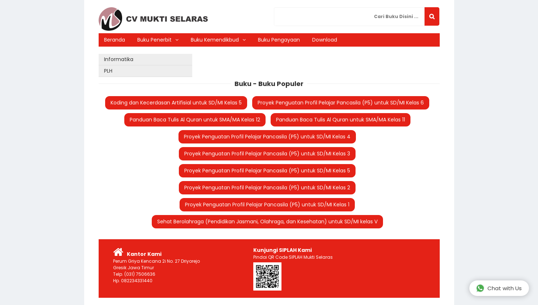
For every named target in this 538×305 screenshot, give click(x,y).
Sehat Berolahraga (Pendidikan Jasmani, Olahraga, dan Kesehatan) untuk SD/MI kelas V (267, 221)
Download (324, 39)
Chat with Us (499, 288)
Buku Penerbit (154, 39)
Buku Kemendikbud (215, 39)
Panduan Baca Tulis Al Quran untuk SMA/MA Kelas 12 (195, 119)
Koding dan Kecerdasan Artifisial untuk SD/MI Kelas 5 (176, 102)
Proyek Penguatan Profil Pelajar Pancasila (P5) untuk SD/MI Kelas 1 (267, 204)
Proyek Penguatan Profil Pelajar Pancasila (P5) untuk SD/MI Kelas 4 (267, 136)
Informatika (118, 59)
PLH (108, 70)
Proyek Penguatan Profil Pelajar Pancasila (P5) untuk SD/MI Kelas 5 (267, 170)
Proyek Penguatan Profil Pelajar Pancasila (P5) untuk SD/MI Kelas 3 (267, 153)
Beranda (114, 39)
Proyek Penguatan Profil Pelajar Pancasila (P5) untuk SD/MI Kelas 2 (267, 187)
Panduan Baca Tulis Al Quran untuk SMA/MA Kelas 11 (340, 119)
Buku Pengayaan (279, 39)
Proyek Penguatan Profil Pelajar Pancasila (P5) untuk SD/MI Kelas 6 (341, 102)
